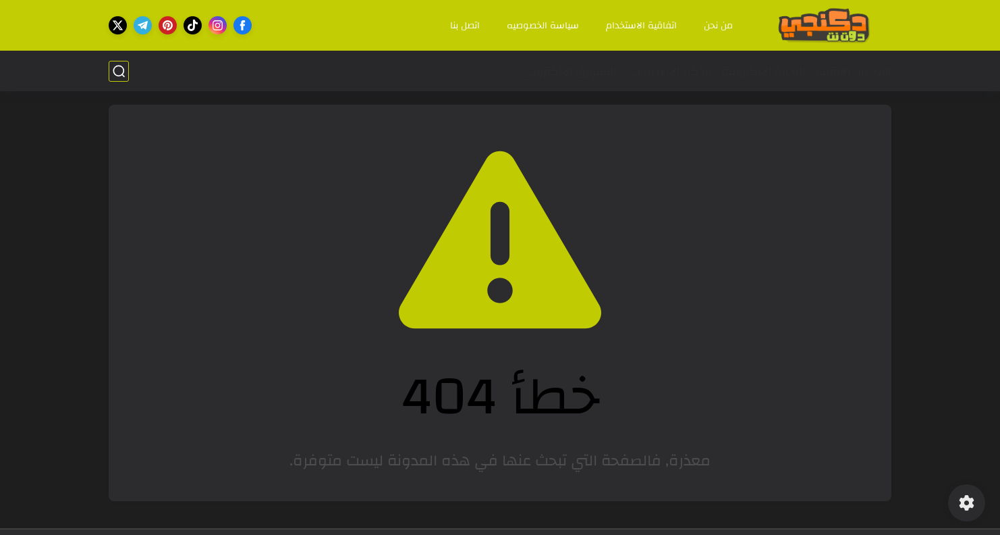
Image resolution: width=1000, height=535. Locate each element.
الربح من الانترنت (853, 71)
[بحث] (119, 71)
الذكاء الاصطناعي (669, 71)
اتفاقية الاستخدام (641, 25)
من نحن (718, 25)
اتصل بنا (465, 25)
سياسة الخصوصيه (543, 25)
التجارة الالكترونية (763, 71)
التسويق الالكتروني (570, 71)
